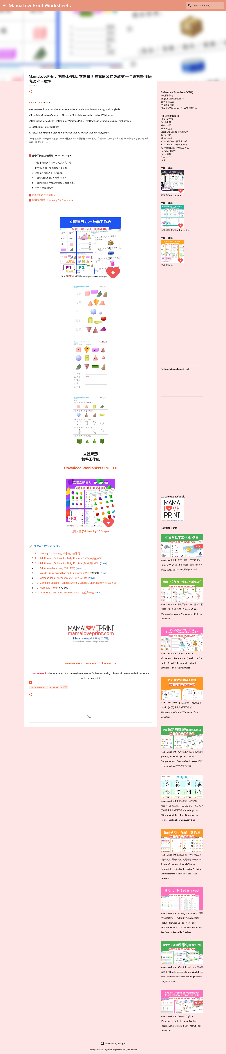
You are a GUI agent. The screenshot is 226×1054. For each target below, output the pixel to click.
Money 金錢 (166, 138)
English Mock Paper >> (172, 98)
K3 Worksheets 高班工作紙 (174, 141)
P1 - (37, 583)
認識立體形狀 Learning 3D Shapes (90, 531)
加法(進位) (69, 568)
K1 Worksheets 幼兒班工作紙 (175, 147)
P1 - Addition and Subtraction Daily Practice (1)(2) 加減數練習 (68, 558)
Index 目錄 (166, 154)
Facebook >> (92, 663)
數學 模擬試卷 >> (169, 101)
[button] (30, 92)
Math (39, 102)
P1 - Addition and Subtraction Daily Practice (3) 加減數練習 (67, 563)
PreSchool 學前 (168, 151)
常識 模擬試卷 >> (169, 105)
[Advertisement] (90, 753)
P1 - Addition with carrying (49, 568)
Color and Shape (38, 687)
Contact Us (166, 157)
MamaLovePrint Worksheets (40, 5)
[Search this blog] (208, 5)
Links (164, 160)
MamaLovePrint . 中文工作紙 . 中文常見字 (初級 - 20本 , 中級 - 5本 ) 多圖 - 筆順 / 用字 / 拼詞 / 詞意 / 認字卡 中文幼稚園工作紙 (181, 565)
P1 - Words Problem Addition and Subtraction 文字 (62, 573)
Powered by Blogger (113, 1043)
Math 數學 (166, 125)
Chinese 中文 (167, 119)
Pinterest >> (109, 663)
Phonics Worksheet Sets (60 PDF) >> (179, 108)
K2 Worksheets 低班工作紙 (174, 144)
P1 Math (54, 687)
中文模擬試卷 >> (168, 95)
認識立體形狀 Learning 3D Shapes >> (52, 200)
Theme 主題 (167, 128)
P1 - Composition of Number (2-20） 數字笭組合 (61, 578)
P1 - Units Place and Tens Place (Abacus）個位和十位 (64, 592)
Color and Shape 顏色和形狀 (174, 131)
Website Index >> (74, 663)
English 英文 (167, 122)
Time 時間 (166, 135)
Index (31, 102)
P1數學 (64, 687)
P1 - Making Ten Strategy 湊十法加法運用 (57, 553)
